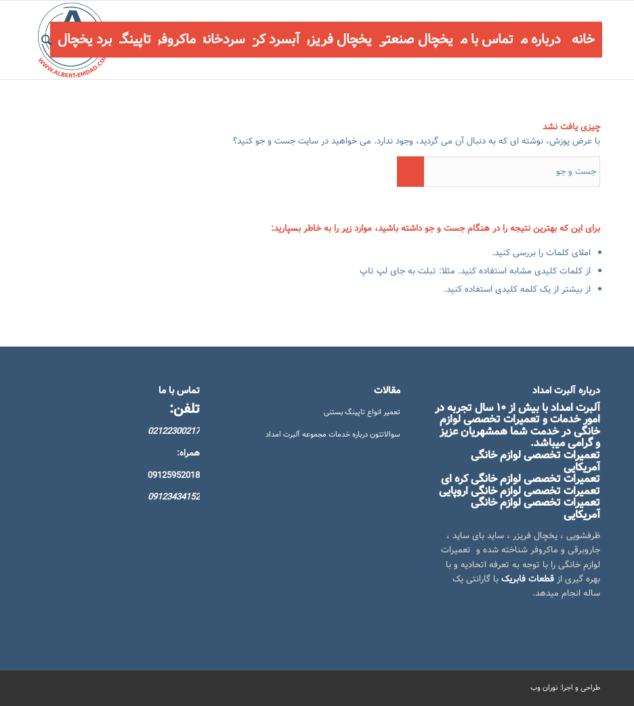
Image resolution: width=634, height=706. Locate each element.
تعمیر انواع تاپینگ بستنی (362, 412)
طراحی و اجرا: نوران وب (565, 688)
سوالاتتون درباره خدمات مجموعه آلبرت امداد (333, 434)
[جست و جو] (47, 40)
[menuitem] (583, 40)
